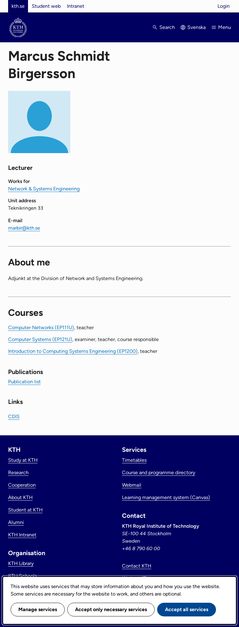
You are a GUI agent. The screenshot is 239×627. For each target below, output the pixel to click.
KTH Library (21, 563)
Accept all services (186, 609)
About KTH (20, 497)
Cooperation (22, 485)
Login (224, 6)
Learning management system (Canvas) (166, 497)
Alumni (16, 522)
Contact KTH (136, 566)
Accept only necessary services (111, 609)
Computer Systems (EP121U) (40, 339)
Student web (46, 6)
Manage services (37, 609)
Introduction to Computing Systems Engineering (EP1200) (73, 351)
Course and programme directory (158, 472)
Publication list (24, 382)
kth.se (18, 6)
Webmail (131, 485)
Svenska (196, 27)
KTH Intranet (22, 535)
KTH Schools (22, 576)
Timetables (134, 460)
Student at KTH (25, 510)
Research (18, 472)
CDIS (14, 416)
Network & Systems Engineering (44, 189)
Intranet (75, 6)
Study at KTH (23, 460)
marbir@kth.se (24, 228)
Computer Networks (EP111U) (41, 327)
